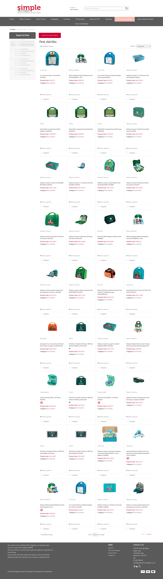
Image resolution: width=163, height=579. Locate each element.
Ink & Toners (41, 19)
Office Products (25, 19)
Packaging (54, 19)
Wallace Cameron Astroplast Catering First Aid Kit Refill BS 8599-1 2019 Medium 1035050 (109, 453)
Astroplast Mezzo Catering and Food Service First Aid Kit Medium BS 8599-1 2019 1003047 (138, 453)
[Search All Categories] (107, 8)
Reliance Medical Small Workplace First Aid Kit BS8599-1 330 (81, 76)
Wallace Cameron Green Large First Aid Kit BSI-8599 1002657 (81, 291)
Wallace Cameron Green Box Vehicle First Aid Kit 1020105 (137, 184)
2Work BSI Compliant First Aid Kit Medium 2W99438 (50, 130)
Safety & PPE (95, 19)
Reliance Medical (74, 70)
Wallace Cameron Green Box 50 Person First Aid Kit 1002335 (81, 237)
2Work (42, 124)
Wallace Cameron (131, 70)
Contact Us (111, 555)
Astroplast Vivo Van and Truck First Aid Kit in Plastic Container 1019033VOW (51, 345)
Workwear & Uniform (124, 19)
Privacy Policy (112, 553)
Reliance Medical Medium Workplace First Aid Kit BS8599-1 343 (137, 237)
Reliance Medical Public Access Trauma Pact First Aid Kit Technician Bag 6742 (138, 345)
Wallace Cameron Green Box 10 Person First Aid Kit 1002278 (52, 237)
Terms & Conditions (114, 550)
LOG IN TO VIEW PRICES (49, 35)
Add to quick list (45, 95)
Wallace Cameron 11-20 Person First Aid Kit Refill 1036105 (137, 76)
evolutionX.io (48, 572)
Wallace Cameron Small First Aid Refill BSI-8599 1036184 (51, 184)
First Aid (31, 29)
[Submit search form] (126, 8)
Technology (79, 19)
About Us (111, 548)
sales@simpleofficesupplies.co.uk (144, 563)
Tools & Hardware (81, 24)
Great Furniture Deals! (145, 19)
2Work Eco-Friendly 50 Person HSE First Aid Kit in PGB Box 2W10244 (81, 345)
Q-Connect (43, 70)
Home (12, 19)
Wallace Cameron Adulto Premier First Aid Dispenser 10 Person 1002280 (51, 291)
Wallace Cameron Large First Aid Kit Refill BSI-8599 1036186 (108, 345)
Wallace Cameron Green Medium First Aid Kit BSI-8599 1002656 (109, 184)
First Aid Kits (51, 83)
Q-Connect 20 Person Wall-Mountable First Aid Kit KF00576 (109, 76)
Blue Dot (100, 231)
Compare (44, 99)
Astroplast (129, 285)
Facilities (108, 19)
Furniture (67, 19)
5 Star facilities (44, 392)
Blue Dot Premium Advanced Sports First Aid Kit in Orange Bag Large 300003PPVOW (110, 292)
